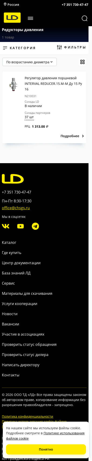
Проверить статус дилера (25, 354)
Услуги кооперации (19, 303)
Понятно (46, 449)
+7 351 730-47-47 (75, 4)
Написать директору (20, 364)
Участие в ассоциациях (23, 334)
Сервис (8, 283)
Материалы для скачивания (27, 293)
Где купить (11, 252)
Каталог (9, 242)
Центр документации (21, 262)
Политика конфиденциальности (27, 416)
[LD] (12, 21)
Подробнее (72, 136)
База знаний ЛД (16, 273)
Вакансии (10, 324)
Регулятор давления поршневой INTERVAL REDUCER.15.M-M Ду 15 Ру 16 (53, 83)
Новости (9, 313)
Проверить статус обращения (29, 344)
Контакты (10, 375)
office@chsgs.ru (16, 207)
